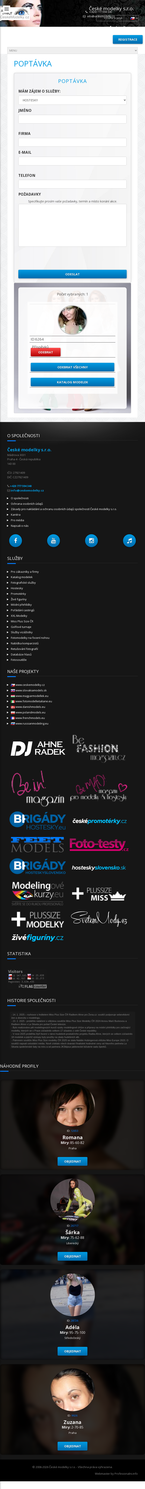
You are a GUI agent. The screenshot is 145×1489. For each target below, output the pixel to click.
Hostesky (17, 588)
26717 (74, 1226)
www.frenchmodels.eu (28, 718)
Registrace (127, 39)
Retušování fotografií (24, 649)
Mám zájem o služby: (39, 91)
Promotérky (18, 594)
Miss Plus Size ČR (22, 621)
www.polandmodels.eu (28, 712)
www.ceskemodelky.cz (28, 685)
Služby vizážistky (22, 632)
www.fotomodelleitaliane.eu (31, 701)
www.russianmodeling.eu (29, 723)
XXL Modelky (19, 616)
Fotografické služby (23, 582)
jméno (25, 110)
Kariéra (15, 515)
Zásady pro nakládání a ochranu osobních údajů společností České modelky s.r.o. (64, 509)
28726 (74, 1320)
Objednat (72, 1161)
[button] (15, 540)
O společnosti (20, 498)
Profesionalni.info (126, 1474)
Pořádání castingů (22, 610)
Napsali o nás (20, 526)
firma (24, 133)
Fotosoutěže (19, 660)
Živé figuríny (19, 599)
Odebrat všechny (72, 367)
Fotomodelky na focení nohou (30, 638)
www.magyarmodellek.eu (29, 696)
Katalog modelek (72, 382)
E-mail (24, 152)
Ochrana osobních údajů (27, 504)
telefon (26, 175)
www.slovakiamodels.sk (29, 690)
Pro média (17, 520)
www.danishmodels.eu (28, 707)
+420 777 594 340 (21, 486)
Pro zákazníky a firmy (25, 572)
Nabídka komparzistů (25, 643)
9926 (74, 1415)
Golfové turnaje (21, 627)
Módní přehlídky (21, 605)
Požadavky (29, 194)
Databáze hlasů (21, 654)
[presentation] (50, 258)
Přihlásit (99, 39)
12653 (74, 1131)
